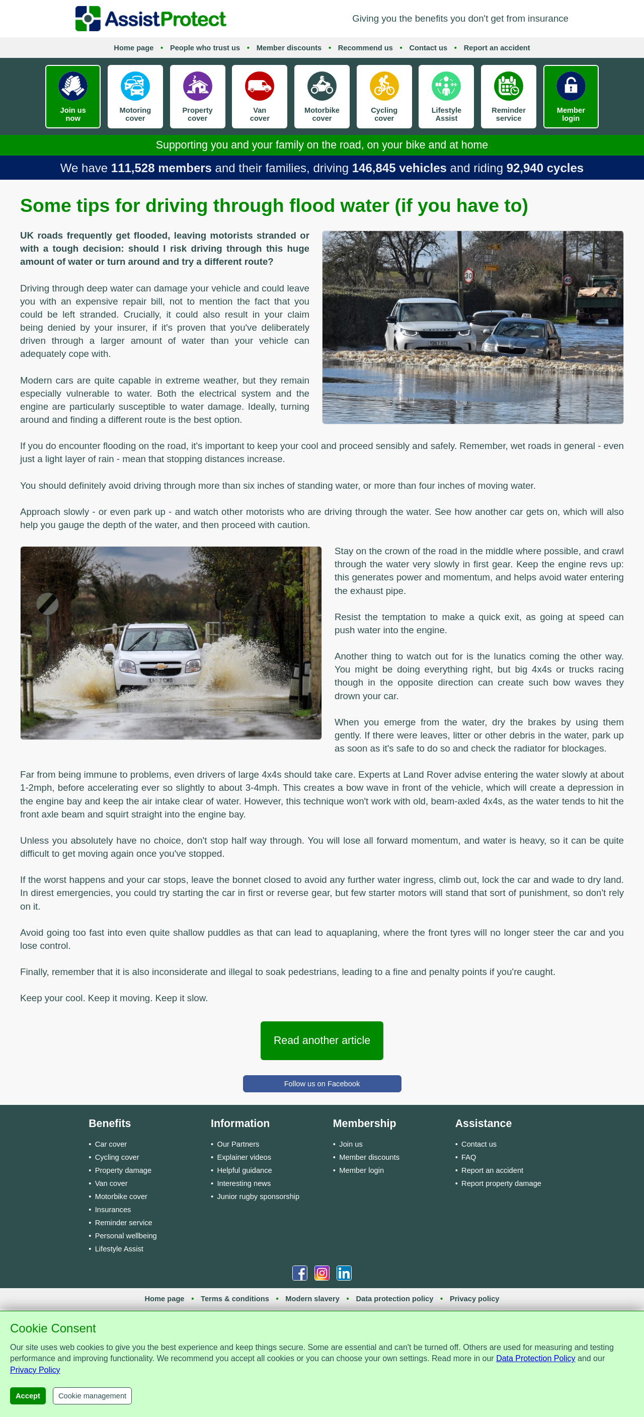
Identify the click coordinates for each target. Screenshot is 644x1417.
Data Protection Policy (535, 1358)
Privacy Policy (35, 1370)
